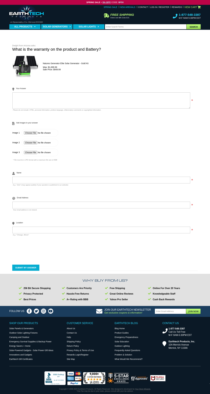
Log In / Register (159, 7)
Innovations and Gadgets (20, 357)
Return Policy (73, 348)
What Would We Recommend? (129, 361)
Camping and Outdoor (19, 339)
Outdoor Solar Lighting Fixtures (23, 335)
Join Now (193, 313)
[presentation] (34, 254)
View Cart (192, 7)
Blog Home (120, 330)
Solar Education (122, 344)
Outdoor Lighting (122, 348)
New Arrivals (127, 7)
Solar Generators (55, 26)
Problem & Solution (123, 357)
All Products (23, 26)
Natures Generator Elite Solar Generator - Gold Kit (66, 63)
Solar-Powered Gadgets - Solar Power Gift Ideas (31, 352)
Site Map (71, 361)
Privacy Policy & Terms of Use (80, 352)
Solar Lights (87, 26)
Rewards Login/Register (78, 357)
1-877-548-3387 (190, 14)
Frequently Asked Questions (127, 352)
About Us (71, 330)
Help (69, 339)
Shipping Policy (74, 344)
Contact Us (72, 335)
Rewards (177, 7)
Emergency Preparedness (126, 339)
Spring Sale (110, 7)
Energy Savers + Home (19, 348)
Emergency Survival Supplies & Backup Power (30, 344)
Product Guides (122, 335)
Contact (143, 7)
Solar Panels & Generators (21, 330)
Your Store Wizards (142, 391)
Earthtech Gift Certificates (21, 361)
